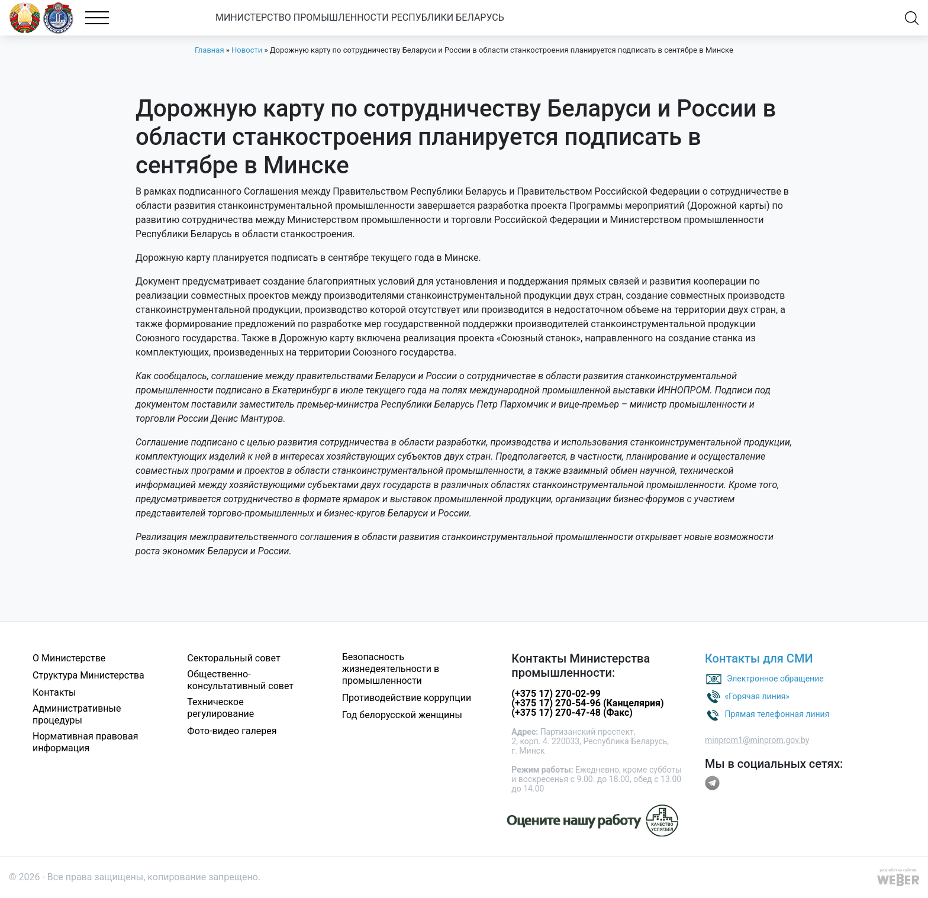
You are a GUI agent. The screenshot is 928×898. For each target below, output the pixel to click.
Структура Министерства (88, 675)
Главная (209, 50)
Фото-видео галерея (231, 731)
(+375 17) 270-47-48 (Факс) (572, 712)
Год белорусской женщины (402, 715)
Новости (246, 50)
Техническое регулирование (220, 707)
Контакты (54, 692)
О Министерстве (69, 658)
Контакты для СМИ (759, 658)
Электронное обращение (775, 678)
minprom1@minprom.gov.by (757, 740)
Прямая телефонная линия (776, 713)
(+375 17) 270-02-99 (556, 693)
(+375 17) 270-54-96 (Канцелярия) (587, 703)
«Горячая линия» (757, 695)
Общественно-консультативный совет (240, 680)
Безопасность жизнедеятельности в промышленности (391, 668)
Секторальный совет (233, 658)
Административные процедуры (77, 714)
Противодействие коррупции (407, 697)
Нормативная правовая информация (85, 742)
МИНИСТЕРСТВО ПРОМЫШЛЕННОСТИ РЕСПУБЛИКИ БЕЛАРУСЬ (383, 17)
